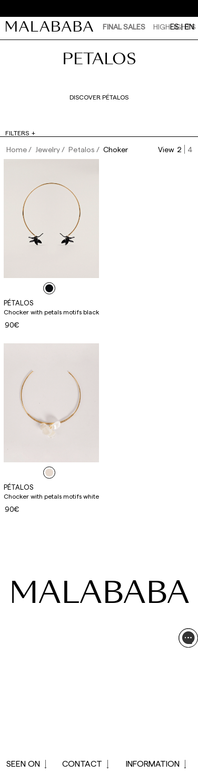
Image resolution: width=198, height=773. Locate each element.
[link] (52, 26)
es (174, 26)
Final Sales (124, 26)
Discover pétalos (99, 97)
